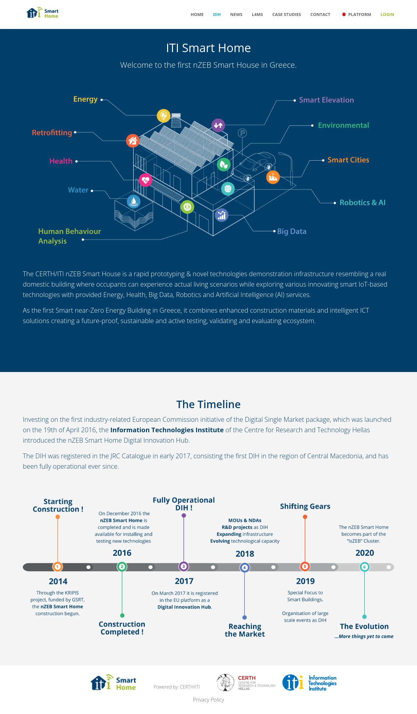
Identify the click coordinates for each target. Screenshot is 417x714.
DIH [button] (217, 14)
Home (197, 14)
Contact (320, 14)
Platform (355, 12)
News (236, 14)
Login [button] (387, 14)
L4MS (257, 14)
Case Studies (286, 14)
